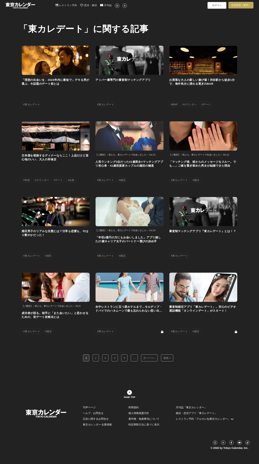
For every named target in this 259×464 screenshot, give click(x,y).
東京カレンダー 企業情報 (97, 424)
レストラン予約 (66, 5)
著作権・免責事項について (143, 419)
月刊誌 (106, 5)
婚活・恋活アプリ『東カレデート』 (196, 413)
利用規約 (133, 407)
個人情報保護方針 (138, 413)
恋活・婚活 (88, 5)
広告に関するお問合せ (96, 419)
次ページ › (149, 357)
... (134, 357)
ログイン (217, 5)
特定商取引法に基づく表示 (143, 424)
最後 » (167, 357)
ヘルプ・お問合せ (93, 413)
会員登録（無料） (241, 5)
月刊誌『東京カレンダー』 (191, 407)
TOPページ (89, 407)
